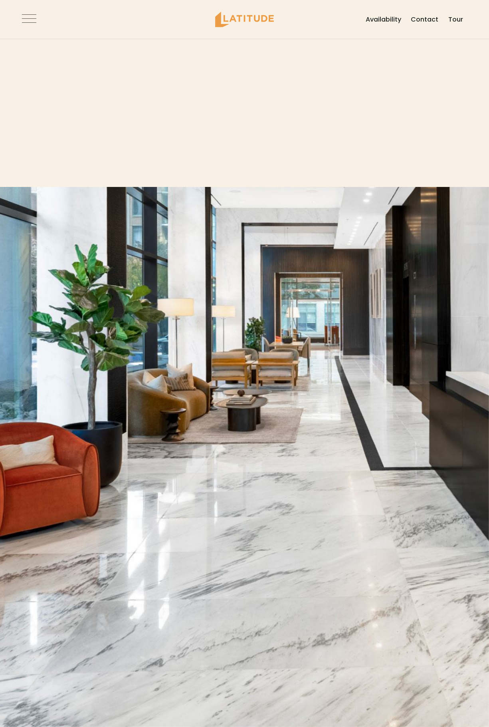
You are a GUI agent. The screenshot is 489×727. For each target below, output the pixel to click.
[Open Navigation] (29, 20)
